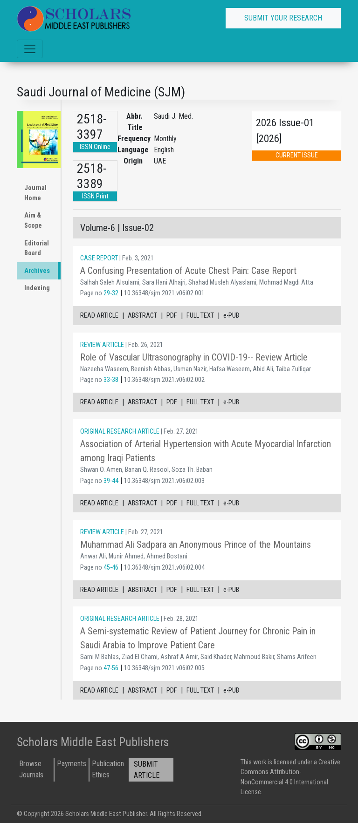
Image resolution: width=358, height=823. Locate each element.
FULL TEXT (200, 316)
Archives (37, 271)
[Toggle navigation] (30, 49)
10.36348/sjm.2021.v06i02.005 (164, 668)
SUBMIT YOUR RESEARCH (283, 18)
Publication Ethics (108, 769)
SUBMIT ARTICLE (146, 770)
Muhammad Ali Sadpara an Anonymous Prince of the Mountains (195, 544)
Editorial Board (36, 248)
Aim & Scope (33, 220)
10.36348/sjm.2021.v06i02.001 (164, 293)
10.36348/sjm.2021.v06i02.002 (164, 380)
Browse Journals (31, 769)
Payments (71, 763)
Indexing (37, 288)
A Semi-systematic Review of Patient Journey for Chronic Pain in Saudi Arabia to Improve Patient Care (198, 638)
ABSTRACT (142, 316)
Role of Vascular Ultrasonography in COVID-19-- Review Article (194, 357)
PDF (171, 316)
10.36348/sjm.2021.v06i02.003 (164, 481)
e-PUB (231, 316)
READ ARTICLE (99, 316)
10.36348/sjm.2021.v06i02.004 (164, 567)
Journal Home (35, 193)
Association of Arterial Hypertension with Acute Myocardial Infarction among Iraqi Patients (205, 450)
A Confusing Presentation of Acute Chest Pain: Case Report (188, 270)
